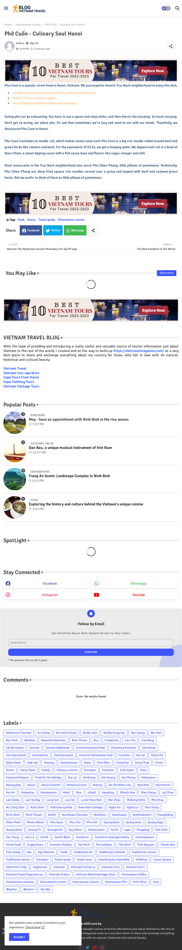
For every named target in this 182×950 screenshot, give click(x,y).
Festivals (108, 770)
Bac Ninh (12, 740)
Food (21, 220)
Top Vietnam (46, 852)
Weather (11, 889)
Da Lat (140, 755)
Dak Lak (32, 763)
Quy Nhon (75, 830)
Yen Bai (45, 889)
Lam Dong (12, 800)
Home (8, 24)
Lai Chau (168, 792)
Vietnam (59, 867)
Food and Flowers (17, 777)
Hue (78, 792)
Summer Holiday (61, 845)
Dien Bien (103, 763)
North (52, 815)
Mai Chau (114, 800)
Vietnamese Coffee (133, 874)
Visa (156, 882)
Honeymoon (49, 792)
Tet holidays (104, 845)
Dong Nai (122, 763)
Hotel (66, 792)
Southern (82, 837)
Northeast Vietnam (75, 815)
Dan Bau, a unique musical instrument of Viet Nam (70, 448)
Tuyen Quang (162, 859)
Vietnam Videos (59, 874)
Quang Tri (34, 830)
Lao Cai (70, 800)
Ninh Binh (13, 815)
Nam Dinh (37, 807)
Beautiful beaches (53, 740)
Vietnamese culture (85, 882)
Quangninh (54, 830)
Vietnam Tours (135, 867)
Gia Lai (72, 777)
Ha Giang (89, 777)
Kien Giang (148, 792)
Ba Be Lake (90, 733)
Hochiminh (163, 785)
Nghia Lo (133, 807)
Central (34, 748)
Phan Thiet (13, 822)
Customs (124, 755)
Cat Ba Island (14, 748)
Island (92, 792)
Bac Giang (138, 733)
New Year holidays (90, 807)
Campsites (111, 740)
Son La (29, 837)
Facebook (33, 230)
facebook (50, 583)
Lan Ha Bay (32, 800)
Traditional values (18, 859)
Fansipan (90, 770)
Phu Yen (92, 822)
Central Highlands (58, 748)
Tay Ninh (84, 845)
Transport (42, 859)
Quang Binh (112, 822)
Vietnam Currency (83, 867)
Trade (63, 852)
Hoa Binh (143, 785)
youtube (138, 595)
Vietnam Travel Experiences (24, 874)
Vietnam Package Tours (21, 386)
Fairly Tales (27, 770)
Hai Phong (128, 777)
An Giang (43, 733)
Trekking (141, 859)
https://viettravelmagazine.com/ (138, 351)
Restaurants (96, 830)
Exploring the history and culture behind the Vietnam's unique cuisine (86, 504)
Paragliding (165, 815)
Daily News (13, 763)
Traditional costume (112, 852)
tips (28, 852)
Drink (159, 763)
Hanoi (31, 220)
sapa (127, 830)
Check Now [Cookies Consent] (33, 927)
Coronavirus (40, 755)
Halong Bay (13, 785)
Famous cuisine (67, 770)
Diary (87, 763)
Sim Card (161, 830)
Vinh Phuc (140, 882)
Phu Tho (75, 822)
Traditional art (83, 852)
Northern (100, 815)
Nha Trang (152, 807)
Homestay (27, 792)
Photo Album (35, 822)
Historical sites (77, 785)
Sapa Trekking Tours (18, 382)
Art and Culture (66, 733)
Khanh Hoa (127, 792)
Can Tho (130, 740)
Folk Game (127, 770)
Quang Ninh (14, 830)
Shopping (142, 830)
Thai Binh (124, 845)
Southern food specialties (112, 837)
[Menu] (6, 8)
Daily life (157, 755)
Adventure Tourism (18, 733)
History (98, 785)
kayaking (108, 792)
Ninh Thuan (34, 815)
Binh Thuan (79, 740)
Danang (49, 763)
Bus (95, 740)
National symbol (61, 807)
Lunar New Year (91, 800)
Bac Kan (156, 733)
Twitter (55, 230)
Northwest (119, 815)
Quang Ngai (155, 822)
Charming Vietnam (123, 748)
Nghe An (115, 807)
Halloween (148, 777)
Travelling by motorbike (113, 859)
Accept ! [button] (19, 937)
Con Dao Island (16, 755)
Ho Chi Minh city (120, 785)
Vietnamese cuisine (28, 24)
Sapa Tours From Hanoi (21, 377)
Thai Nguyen (145, 845)
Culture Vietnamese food (96, 755)
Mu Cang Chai (15, 807)
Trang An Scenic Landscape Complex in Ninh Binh (69, 476)
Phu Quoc (56, 822)
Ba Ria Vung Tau (114, 733)
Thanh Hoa (167, 845)
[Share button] (93, 230)
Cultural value (63, 755)
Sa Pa (114, 830)
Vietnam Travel (14, 368)
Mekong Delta (136, 800)
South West (62, 837)
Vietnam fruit (110, 867)
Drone (10, 770)
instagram (50, 595)
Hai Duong (108, 777)
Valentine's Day (16, 867)
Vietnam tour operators (21, 373)
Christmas (149, 748)
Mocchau (157, 800)
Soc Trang (12, 837)
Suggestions (35, 845)
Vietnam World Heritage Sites (95, 874)
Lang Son (52, 800)
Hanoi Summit (50, 785)
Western (28, 889)
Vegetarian (40, 867)
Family (45, 770)
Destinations (69, 763)
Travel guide (46, 220)
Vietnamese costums (20, 882)
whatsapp (138, 583)
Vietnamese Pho (116, 882)
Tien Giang (13, 852)
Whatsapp (77, 230)
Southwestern (144, 837)
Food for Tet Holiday (48, 777)
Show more (167, 273)
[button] (166, 8)
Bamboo (29, 740)
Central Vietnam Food (90, 748)
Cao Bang (147, 740)
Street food (13, 845)
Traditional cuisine (144, 852)
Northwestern (142, 815)
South (44, 837)
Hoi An (10, 792)
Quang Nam (133, 822)
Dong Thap (142, 763)
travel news (84, 859)
